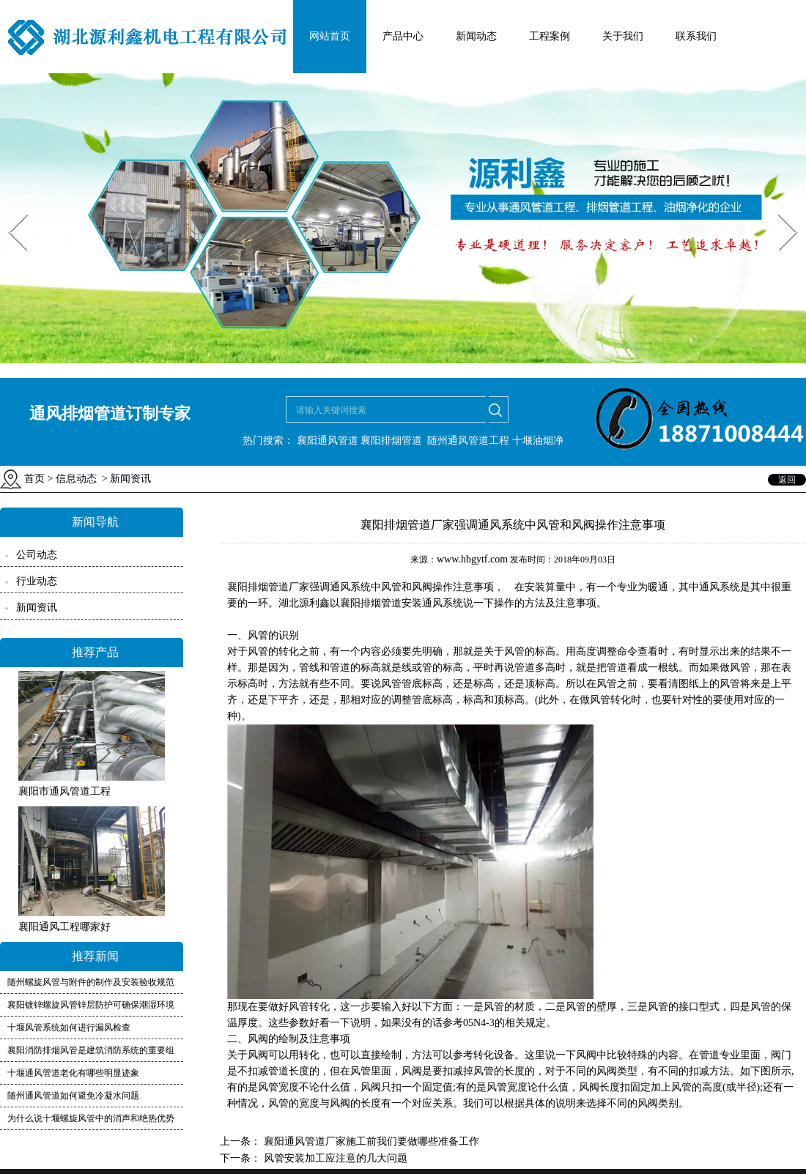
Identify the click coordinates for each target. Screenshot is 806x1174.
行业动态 (36, 581)
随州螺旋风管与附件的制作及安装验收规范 (90, 982)
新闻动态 (476, 36)
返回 (787, 480)
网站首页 (329, 36)
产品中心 (403, 36)
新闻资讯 (36, 607)
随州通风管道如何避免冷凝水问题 (73, 1096)
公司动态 (36, 554)
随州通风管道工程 (468, 440)
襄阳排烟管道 (391, 440)
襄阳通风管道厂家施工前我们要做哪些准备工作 (370, 1141)
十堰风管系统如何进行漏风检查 (68, 1027)
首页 (34, 478)
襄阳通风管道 (327, 440)
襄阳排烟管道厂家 (268, 587)
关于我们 (622, 36)
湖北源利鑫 (304, 603)
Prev (9, 209)
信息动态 (76, 478)
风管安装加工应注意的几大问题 (334, 1158)
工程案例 (549, 36)
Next (779, 209)
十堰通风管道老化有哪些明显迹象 (73, 1073)
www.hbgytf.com (472, 559)
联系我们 (696, 36)
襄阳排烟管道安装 (381, 603)
